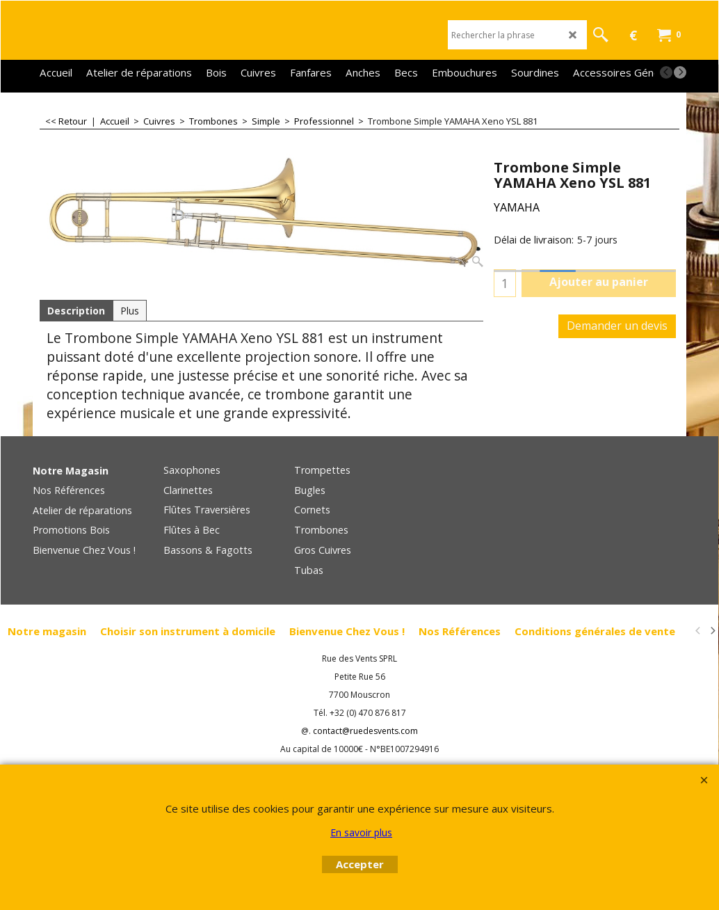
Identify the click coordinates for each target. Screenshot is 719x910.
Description (76, 310)
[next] (680, 72)
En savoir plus (361, 832)
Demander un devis (617, 325)
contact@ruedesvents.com (365, 731)
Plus (129, 310)
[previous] (666, 72)
